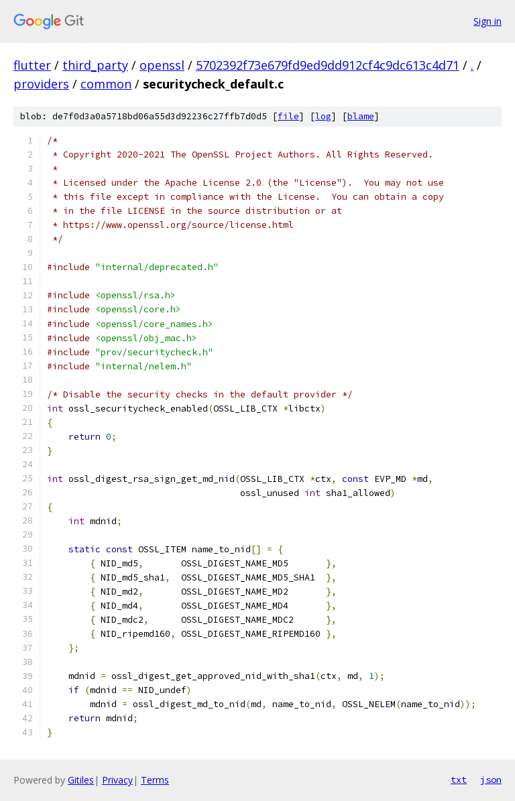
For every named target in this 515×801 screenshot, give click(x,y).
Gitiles (81, 780)
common (105, 84)
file (288, 116)
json (491, 780)
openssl (161, 65)
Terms (155, 780)
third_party (95, 65)
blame (360, 116)
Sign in (487, 21)
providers (41, 84)
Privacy (117, 780)
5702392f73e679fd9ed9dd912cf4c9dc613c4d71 (327, 65)
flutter (32, 65)
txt (459, 780)
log (323, 116)
